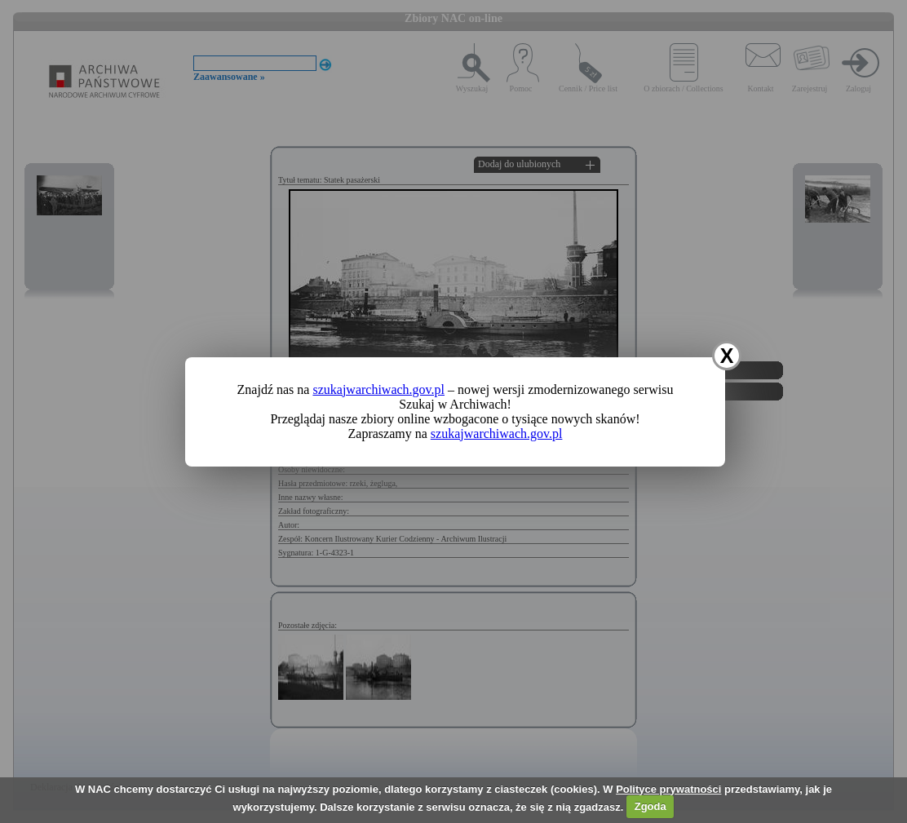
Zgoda (650, 806)
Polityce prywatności (668, 789)
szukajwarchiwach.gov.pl (378, 389)
